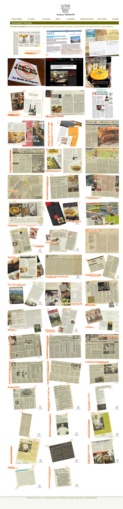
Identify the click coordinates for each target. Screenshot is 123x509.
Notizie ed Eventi (87, 19)
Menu (58, 19)
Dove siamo (102, 19)
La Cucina (46, 19)
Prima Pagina (16, 19)
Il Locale (31, 19)
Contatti (115, 19)
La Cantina (71, 19)
